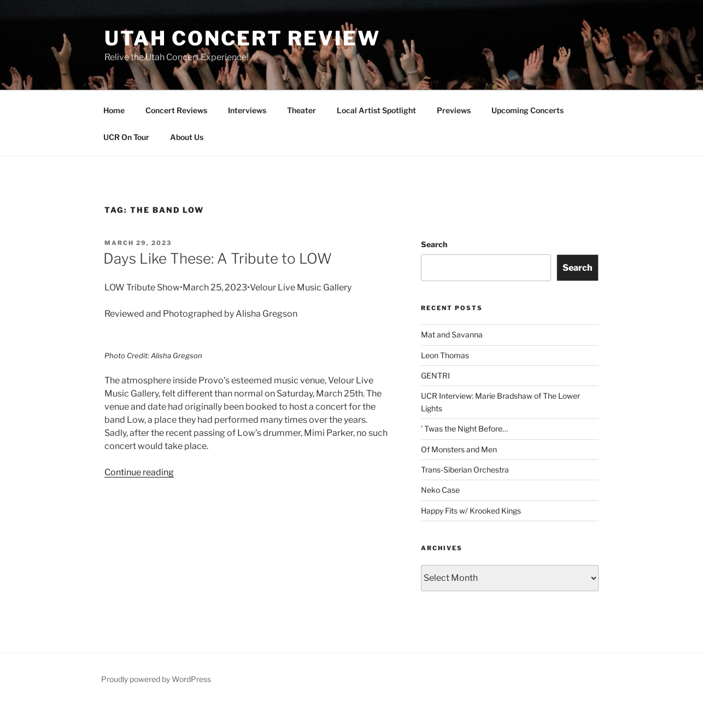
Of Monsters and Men (459, 449)
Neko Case (440, 489)
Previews (454, 110)
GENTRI (435, 375)
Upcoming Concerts (527, 110)
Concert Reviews (176, 110)
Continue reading (139, 472)
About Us (186, 137)
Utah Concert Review (242, 38)
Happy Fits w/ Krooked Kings (471, 510)
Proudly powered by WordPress (156, 679)
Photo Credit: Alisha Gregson (153, 355)
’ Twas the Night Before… (464, 428)
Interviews (247, 110)
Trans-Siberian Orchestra (465, 469)
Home (114, 110)
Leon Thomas (445, 355)
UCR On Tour (126, 137)
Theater (301, 110)
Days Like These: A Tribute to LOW (217, 258)
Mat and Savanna (452, 334)
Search (434, 244)
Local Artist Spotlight (376, 110)
